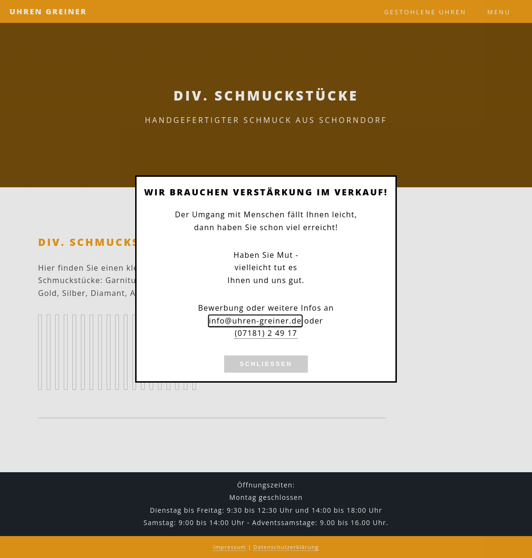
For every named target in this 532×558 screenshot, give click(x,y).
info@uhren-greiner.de (255, 320)
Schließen (266, 363)
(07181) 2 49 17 (266, 333)
